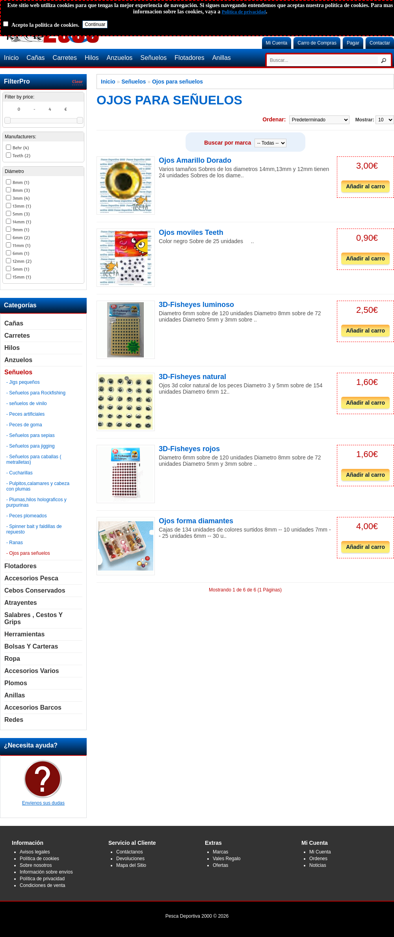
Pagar (353, 43)
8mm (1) (21, 182)
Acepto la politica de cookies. (45, 25)
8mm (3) (21, 190)
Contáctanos (129, 852)
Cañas (35, 57)
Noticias (317, 865)
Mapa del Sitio (131, 865)
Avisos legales (35, 852)
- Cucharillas (19, 473)
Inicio (11, 57)
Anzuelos (120, 57)
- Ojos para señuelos (28, 553)
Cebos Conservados (34, 590)
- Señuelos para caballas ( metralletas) (33, 459)
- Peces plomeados (26, 516)
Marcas (220, 852)
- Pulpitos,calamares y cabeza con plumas (37, 486)
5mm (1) (21, 269)
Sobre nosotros (36, 865)
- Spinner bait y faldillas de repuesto (34, 529)
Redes (13, 719)
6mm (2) (21, 237)
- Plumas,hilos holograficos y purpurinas (36, 502)
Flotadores (189, 57)
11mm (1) (21, 245)
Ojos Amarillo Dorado (195, 160)
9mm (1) (21, 229)
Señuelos (153, 57)
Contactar (380, 43)
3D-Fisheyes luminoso (196, 305)
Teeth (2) (21, 155)
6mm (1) (21, 253)
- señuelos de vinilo (26, 403)
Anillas (221, 57)
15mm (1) (22, 277)
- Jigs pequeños (23, 382)
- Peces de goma (24, 425)
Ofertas (220, 865)
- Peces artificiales (25, 414)
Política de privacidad (42, 878)
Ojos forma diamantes (196, 521)
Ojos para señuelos (177, 81)
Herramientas (24, 634)
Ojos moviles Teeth (191, 232)
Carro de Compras (316, 43)
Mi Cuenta (277, 43)
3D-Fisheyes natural (192, 377)
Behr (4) (21, 148)
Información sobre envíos (46, 872)
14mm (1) (22, 222)
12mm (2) (22, 261)
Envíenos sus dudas (43, 800)
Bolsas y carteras (31, 646)
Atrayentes (20, 602)
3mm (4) (21, 198)
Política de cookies (39, 858)
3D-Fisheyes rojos (189, 449)
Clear (77, 81)
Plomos (15, 683)
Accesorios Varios (31, 670)
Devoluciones (130, 858)
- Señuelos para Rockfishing (35, 393)
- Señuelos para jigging (30, 446)
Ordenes (318, 858)
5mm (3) (21, 214)
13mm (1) (22, 206)
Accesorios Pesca (31, 578)
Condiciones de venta (42, 885)
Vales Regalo (227, 858)
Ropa (12, 658)
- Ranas (14, 542)
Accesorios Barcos (32, 707)
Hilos (92, 57)
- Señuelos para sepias (30, 435)
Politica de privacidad (244, 12)
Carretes (65, 57)
